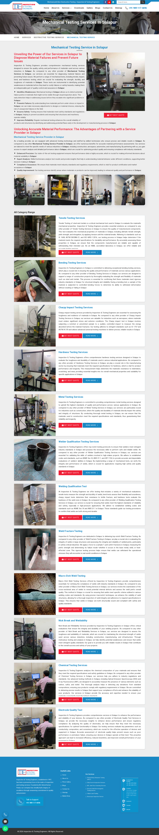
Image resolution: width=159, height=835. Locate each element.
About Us (55, 8)
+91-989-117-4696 (138, 8)
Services (67, 8)
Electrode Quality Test (70, 710)
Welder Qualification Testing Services (79, 441)
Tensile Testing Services (72, 218)
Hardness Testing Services (73, 352)
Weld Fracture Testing (70, 531)
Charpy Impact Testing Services (76, 307)
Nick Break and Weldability (73, 620)
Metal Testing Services (71, 396)
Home (46, 8)
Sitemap (118, 8)
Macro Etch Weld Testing (72, 575)
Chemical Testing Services (73, 665)
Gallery (90, 8)
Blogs (97, 8)
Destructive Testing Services (49, 37)
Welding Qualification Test (73, 486)
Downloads (79, 8)
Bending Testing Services (72, 262)
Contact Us (107, 8)
